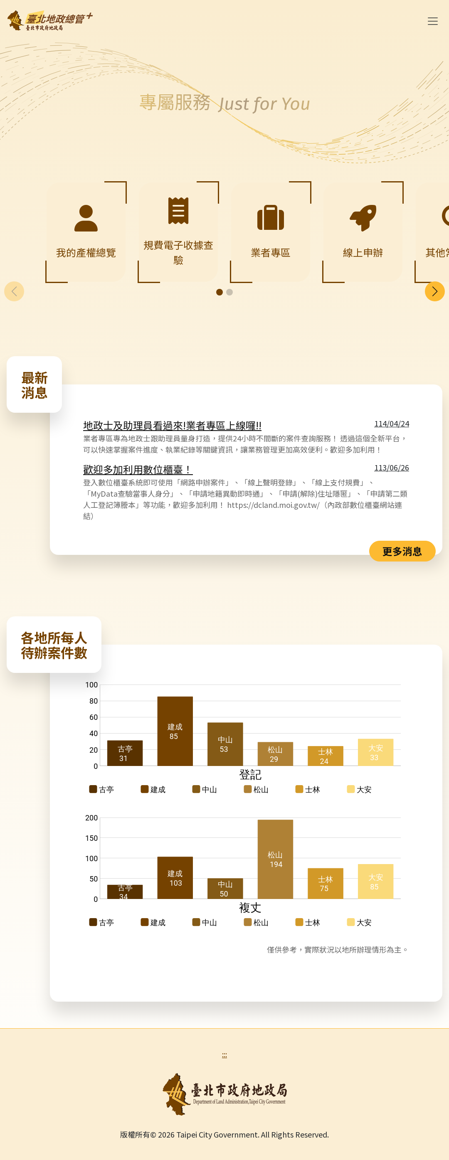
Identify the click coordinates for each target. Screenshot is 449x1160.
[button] (435, 291)
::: (224, 1054)
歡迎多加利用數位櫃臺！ (138, 469)
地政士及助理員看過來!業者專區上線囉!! (172, 425)
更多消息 (402, 551)
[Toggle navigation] (433, 21)
